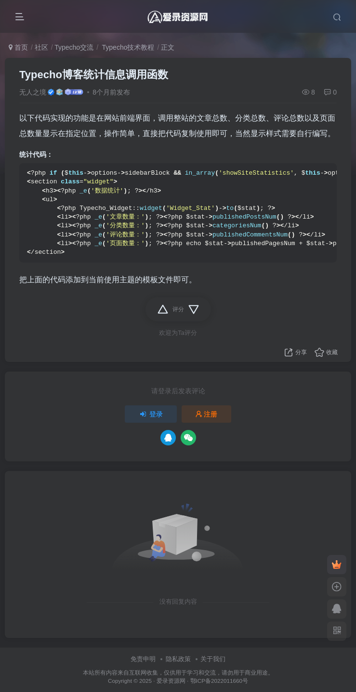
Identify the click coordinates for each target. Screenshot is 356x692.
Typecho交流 (73, 47)
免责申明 (143, 659)
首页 (18, 47)
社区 (41, 47)
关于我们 (212, 659)
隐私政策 (178, 659)
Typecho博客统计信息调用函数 (93, 75)
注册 (207, 414)
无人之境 (32, 92)
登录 (151, 414)
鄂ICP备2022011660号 (219, 681)
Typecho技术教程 (127, 47)
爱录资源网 (171, 681)
